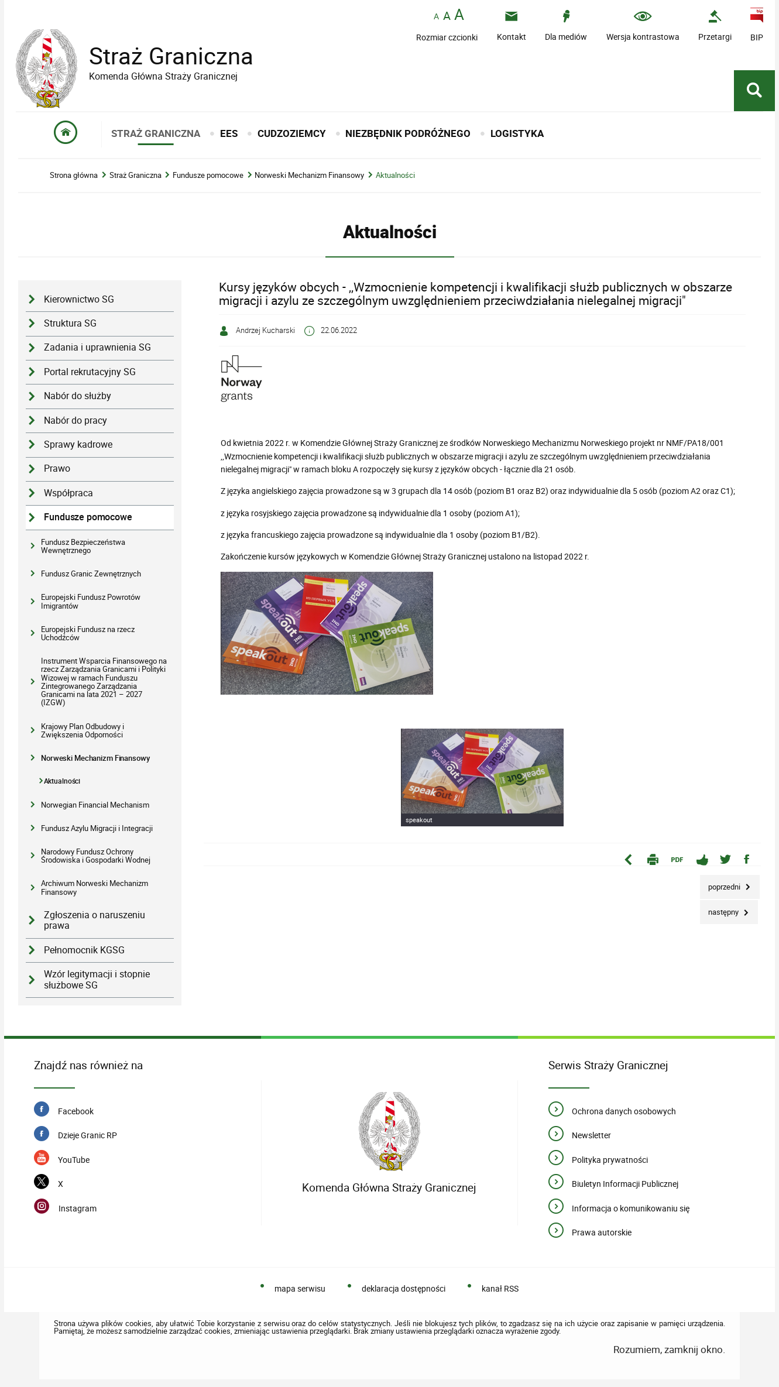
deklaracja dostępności (403, 1288)
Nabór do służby (77, 396)
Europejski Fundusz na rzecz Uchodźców (88, 633)
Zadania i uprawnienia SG (97, 347)
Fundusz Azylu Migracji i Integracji (97, 828)
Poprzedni (721, 883)
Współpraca (68, 493)
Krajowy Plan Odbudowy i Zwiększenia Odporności (82, 730)
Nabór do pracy (75, 420)
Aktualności (395, 175)
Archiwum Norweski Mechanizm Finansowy (94, 887)
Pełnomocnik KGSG (84, 950)
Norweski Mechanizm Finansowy (309, 175)
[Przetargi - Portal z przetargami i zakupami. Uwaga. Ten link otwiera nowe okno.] (715, 25)
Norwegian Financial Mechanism (95, 804)
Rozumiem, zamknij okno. (669, 1349)
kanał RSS (500, 1288)
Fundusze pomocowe (208, 175)
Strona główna (74, 175)
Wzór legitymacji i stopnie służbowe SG (97, 979)
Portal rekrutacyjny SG (90, 372)
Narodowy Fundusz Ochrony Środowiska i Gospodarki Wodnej (95, 855)
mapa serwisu (299, 1288)
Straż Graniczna (162, 56)
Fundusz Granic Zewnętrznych (91, 573)
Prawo (57, 468)
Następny (720, 908)
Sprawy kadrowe (78, 444)
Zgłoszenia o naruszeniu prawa (94, 920)
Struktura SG (70, 323)
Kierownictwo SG (79, 299)
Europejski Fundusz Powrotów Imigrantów (90, 601)
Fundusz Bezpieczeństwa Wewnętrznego (83, 546)
